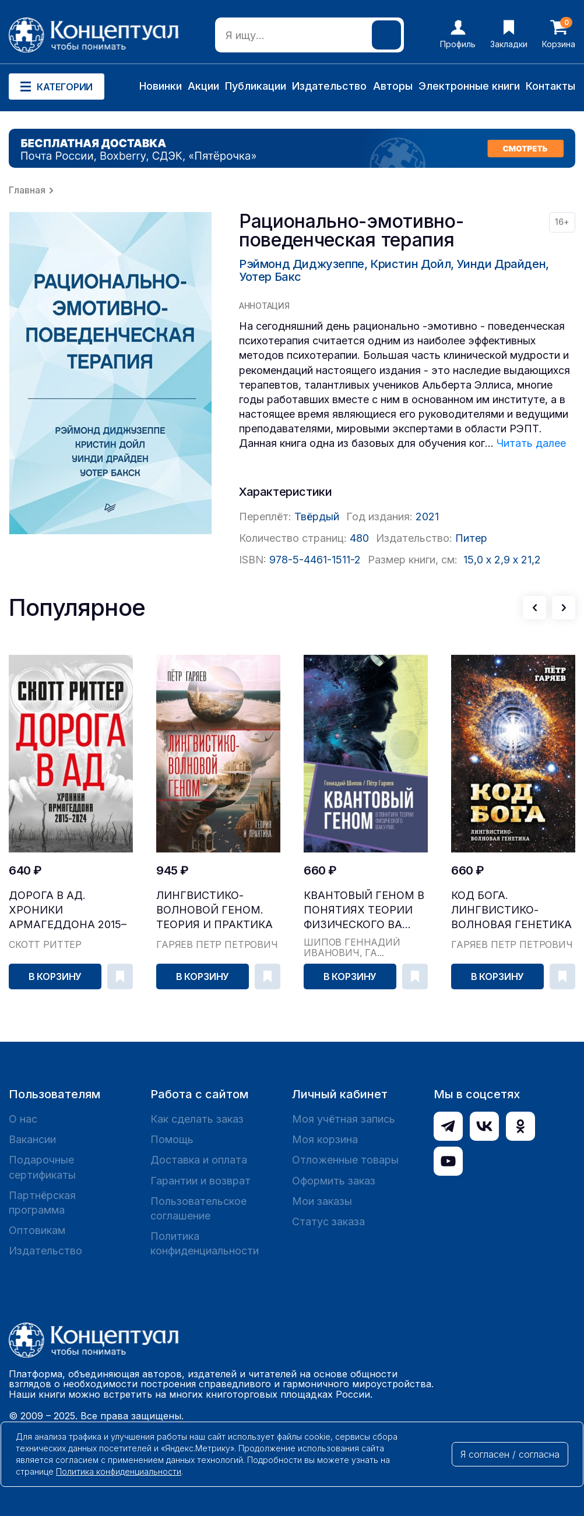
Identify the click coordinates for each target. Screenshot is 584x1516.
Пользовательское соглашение (198, 1208)
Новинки (160, 86)
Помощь (172, 1139)
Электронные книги (469, 86)
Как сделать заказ (197, 1119)
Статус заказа (328, 1221)
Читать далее (531, 443)
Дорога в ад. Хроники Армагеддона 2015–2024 (67, 910)
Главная (27, 190)
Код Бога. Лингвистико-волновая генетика (511, 909)
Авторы (393, 86)
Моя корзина (325, 1139)
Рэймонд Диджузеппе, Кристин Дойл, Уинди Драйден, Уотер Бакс (394, 270)
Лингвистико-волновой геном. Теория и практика (214, 909)
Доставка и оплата (198, 1160)
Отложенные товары (345, 1160)
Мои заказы (322, 1201)
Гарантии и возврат (200, 1181)
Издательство (329, 86)
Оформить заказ (333, 1181)
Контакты (550, 86)
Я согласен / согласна (510, 1454)
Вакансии (32, 1139)
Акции (203, 86)
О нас (23, 1119)
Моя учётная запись (343, 1119)
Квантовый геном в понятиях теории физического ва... (364, 909)
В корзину (55, 976)
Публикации (255, 86)
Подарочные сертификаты (42, 1167)
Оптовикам (37, 1230)
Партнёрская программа (42, 1202)
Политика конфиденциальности (204, 1243)
